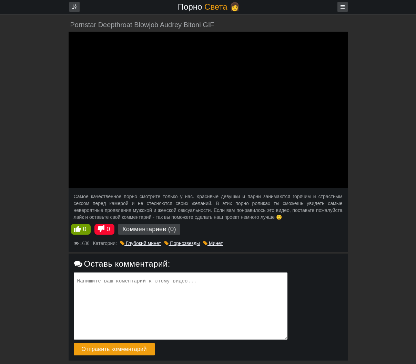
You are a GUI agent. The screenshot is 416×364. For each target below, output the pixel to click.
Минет (213, 243)
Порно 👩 (209, 6)
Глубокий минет (140, 243)
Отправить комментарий (114, 349)
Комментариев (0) (149, 229)
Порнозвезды (182, 243)
